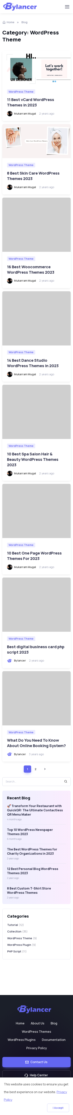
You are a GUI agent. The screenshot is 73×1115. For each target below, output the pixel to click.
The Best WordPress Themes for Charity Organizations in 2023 (32, 851)
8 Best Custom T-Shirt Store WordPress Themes (29, 890)
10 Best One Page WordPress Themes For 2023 (34, 555)
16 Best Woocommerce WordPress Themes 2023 (30, 269)
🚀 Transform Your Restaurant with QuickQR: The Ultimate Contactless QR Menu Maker (35, 810)
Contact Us (36, 1062)
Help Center (36, 1075)
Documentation (54, 1040)
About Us (37, 1023)
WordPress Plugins (22, 1040)
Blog (54, 1023)
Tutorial (15, 925)
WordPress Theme (21, 91)
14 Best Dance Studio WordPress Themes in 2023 (33, 363)
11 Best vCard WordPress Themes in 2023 (30, 102)
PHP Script (17, 951)
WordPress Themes (36, 1031)
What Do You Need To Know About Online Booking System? (36, 743)
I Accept (58, 1108)
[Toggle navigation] (67, 6)
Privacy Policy (36, 1048)
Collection (17, 931)
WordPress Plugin (21, 945)
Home (20, 1023)
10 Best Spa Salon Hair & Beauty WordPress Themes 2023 (32, 459)
